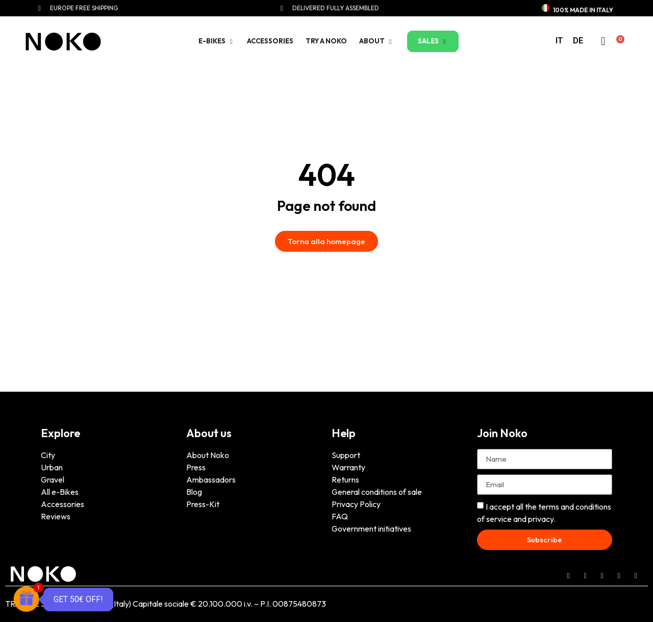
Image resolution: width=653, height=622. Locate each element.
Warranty (348, 467)
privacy (541, 519)
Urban (52, 467)
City (48, 455)
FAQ (340, 516)
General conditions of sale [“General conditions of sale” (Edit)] (377, 492)
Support (346, 455)
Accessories (62, 504)
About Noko (207, 455)
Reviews (55, 516)
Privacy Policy (356, 504)
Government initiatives (371, 528)
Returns (345, 479)
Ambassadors (211, 479)
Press (196, 467)
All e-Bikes (60, 492)
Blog (194, 492)
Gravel (52, 479)
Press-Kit (202, 504)
